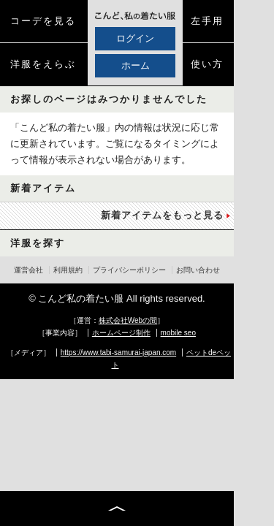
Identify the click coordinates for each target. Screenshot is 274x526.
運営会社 (28, 270)
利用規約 (68, 270)
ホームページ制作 (121, 333)
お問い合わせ (198, 270)
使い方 (207, 63)
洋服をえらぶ (43, 63)
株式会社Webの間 (128, 320)
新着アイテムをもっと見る (162, 215)
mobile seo (178, 333)
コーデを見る (43, 20)
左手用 (207, 20)
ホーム (135, 65)
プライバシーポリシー (129, 270)
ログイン (135, 38)
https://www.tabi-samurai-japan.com (118, 352)
